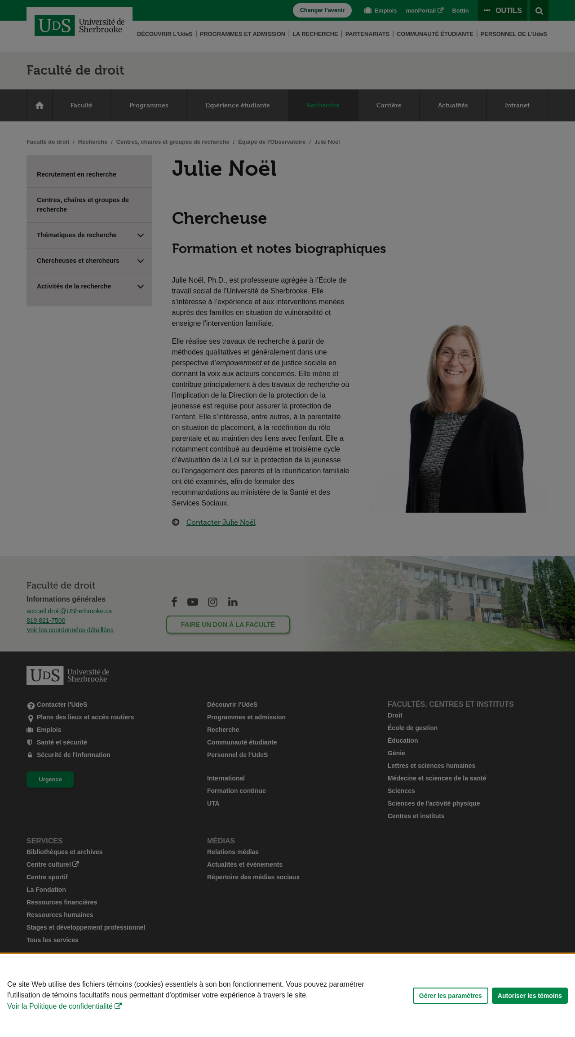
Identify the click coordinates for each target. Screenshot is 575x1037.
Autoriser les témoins (530, 995)
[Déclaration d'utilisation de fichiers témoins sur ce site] (287, 995)
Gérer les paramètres (450, 995)
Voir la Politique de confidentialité (60, 1006)
